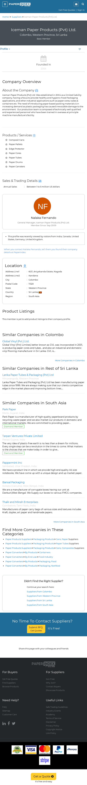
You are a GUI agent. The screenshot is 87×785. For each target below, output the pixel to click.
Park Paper (9, 409)
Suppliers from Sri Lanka (39, 600)
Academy (50, 711)
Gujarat (14, 413)
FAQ (4, 704)
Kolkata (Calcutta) (12, 486)
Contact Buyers (53, 683)
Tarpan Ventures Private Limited (22, 436)
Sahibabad (8, 466)
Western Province (29, 378)
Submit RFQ (36, 629)
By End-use (31, 557)
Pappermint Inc (12, 462)
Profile (5, 48)
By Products (31, 552)
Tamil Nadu (23, 505)
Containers (44, 552)
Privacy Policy (52, 723)
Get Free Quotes (67, 10)
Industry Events (53, 708)
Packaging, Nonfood (49, 565)
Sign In (81, 10)
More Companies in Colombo (70, 360)
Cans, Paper (67, 539)
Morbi (5, 413)
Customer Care (9, 711)
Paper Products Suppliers (18, 539)
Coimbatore (8, 505)
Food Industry (46, 557)
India (21, 413)
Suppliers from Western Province (43, 596)
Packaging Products (43, 539)
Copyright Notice (54, 726)
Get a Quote (43, 776)
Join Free (50, 676)
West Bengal (30, 486)
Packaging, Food (47, 561)
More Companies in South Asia (69, 521)
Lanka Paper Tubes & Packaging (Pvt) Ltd (28, 374)
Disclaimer (51, 719)
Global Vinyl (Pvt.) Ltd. (15, 341)
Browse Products (10, 683)
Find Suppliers (9, 680)
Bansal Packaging (13, 482)
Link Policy (51, 730)
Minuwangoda (10, 378)
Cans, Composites (70, 548)
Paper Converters (14, 552)
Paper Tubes (67, 543)
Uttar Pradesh (22, 466)
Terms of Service (53, 715)
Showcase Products (55, 687)
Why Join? (51, 680)
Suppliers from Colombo (39, 591)
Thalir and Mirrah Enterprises (20, 502)
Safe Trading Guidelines (57, 704)
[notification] (76, 4)
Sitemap (6, 708)
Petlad (5, 439)
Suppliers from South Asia (40, 605)
